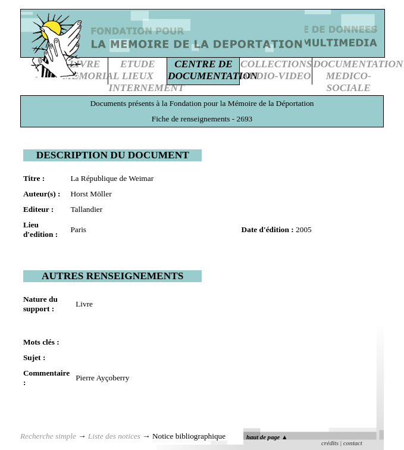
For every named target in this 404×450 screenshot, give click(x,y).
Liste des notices (114, 436)
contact (352, 443)
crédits (330, 443)
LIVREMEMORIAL (90, 70)
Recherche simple (48, 436)
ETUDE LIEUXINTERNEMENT (146, 75)
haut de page (266, 437)
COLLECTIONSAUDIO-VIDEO (276, 70)
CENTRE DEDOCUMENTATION (213, 70)
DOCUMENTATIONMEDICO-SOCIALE (358, 75)
